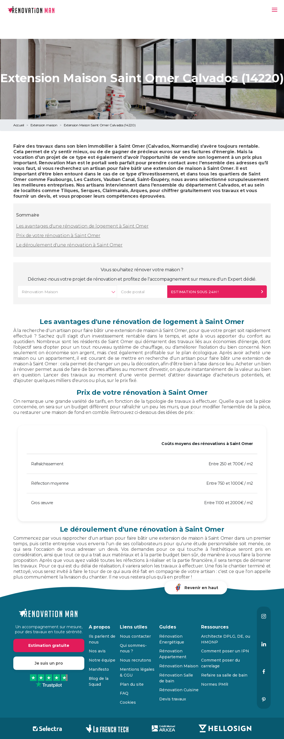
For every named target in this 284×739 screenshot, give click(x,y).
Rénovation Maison (178, 665)
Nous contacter (135, 636)
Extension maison (44, 125)
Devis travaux (172, 699)
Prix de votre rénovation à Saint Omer (58, 235)
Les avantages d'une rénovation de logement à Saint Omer (82, 226)
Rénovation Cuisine (179, 689)
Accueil (18, 125)
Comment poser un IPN (225, 650)
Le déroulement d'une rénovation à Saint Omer (69, 245)
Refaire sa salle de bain (224, 675)
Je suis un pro (49, 663)
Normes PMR (214, 684)
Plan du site (132, 684)
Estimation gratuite (48, 645)
